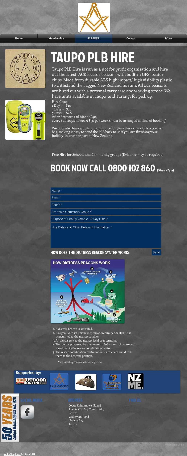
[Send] (156, 252)
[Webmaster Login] (174, 444)
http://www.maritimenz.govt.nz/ (85, 362)
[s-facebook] (27, 412)
